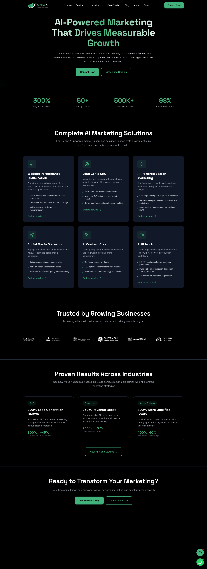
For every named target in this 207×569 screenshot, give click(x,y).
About (136, 5)
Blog (127, 5)
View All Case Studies (103, 451)
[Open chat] (200, 552)
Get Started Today (89, 500)
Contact (147, 5)
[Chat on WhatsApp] (200, 562)
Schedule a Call (119, 500)
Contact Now (174, 5)
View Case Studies (116, 72)
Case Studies (114, 5)
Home (69, 5)
